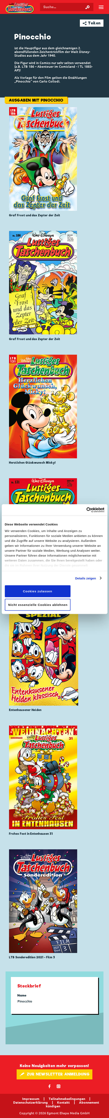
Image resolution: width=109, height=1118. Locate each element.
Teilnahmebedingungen (67, 1099)
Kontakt (63, 1102)
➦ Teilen (92, 23)
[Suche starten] (87, 7)
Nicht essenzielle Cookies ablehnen (38, 604)
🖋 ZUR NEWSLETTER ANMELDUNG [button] (54, 1074)
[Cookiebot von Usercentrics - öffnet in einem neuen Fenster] (86, 510)
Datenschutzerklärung (30, 1102)
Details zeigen (85, 578)
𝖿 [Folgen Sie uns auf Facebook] (49, 1086)
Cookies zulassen (37, 591)
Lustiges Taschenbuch (20, 8)
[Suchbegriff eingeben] (66, 7)
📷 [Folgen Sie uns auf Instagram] (59, 1086)
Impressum (30, 1099)
